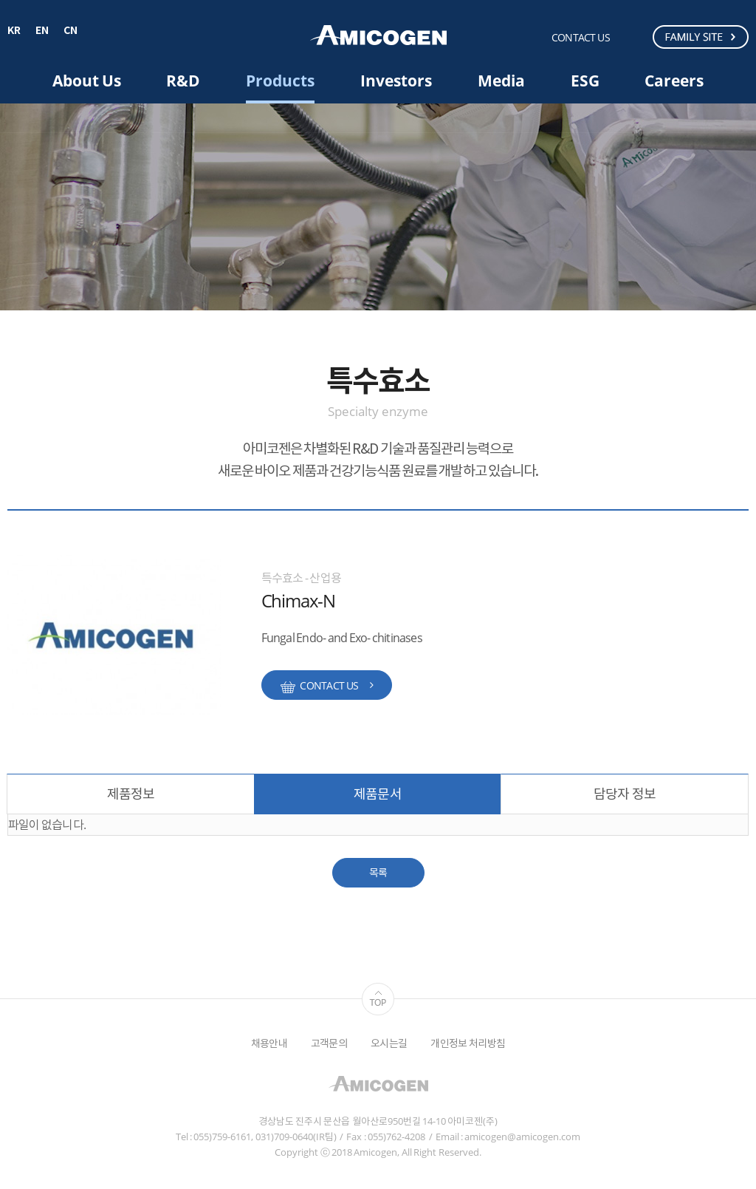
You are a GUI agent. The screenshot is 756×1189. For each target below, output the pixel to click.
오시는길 (389, 1043)
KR (14, 31)
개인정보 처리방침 (467, 1043)
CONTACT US (580, 37)
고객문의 (329, 1043)
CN (70, 31)
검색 (634, 36)
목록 (378, 872)
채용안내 (269, 1043)
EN (42, 31)
